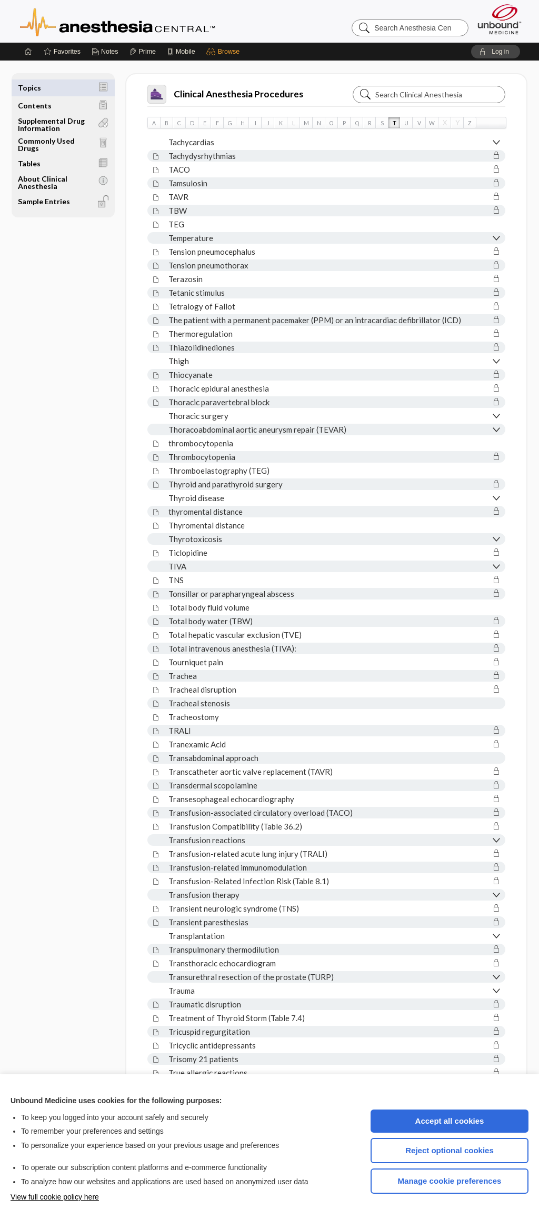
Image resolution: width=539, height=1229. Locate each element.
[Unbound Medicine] (499, 19)
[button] (224, 52)
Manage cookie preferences (450, 1180)
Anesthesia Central (150, 21)
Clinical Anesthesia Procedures (225, 94)
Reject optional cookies (449, 1150)
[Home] (28, 52)
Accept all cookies (449, 1120)
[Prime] (142, 52)
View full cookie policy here (55, 1197)
